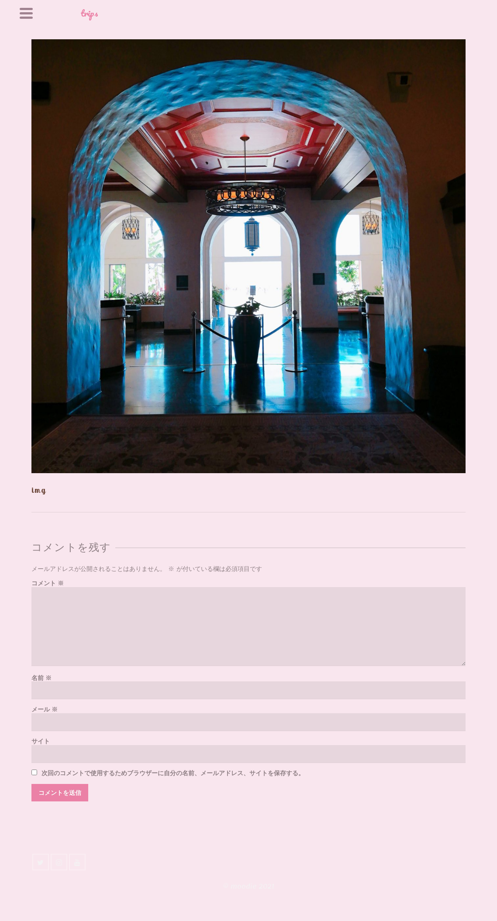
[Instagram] (59, 862)
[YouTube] (77, 862)
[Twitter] (40, 862)
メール (44, 709)
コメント (47, 583)
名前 (41, 678)
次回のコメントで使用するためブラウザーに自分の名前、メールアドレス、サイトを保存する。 (172, 773)
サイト (40, 741)
